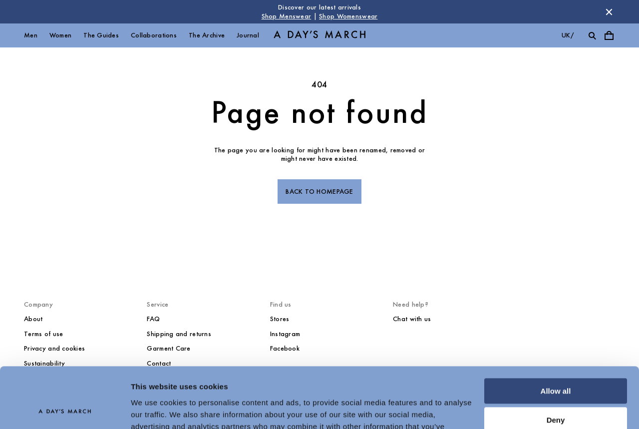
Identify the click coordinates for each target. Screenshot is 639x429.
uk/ (568, 35)
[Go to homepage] (319, 35)
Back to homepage (319, 191)
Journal (248, 35)
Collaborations (154, 35)
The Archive (207, 35)
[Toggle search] (592, 35)
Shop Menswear (287, 16)
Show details (154, 409)
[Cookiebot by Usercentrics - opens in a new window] (64, 409)
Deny (556, 363)
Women (60, 35)
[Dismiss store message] (609, 11)
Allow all (556, 334)
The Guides (101, 35)
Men (30, 35)
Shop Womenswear (348, 16)
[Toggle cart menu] (609, 35)
